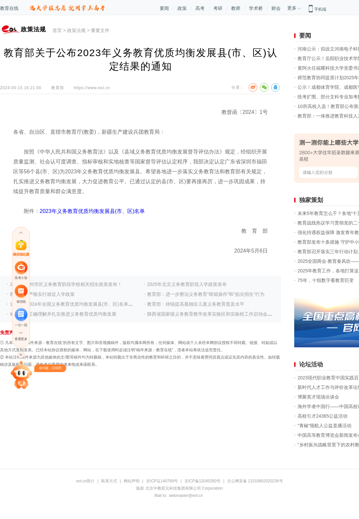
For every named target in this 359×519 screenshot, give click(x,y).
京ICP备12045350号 (202, 481)
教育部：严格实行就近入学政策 (42, 294)
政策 (182, 8)
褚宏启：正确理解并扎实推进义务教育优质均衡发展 (63, 314)
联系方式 (109, 481)
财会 (276, 8)
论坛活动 (311, 364)
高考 (200, 8)
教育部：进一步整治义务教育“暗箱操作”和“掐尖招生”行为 (205, 294)
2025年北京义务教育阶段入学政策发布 (187, 284)
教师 (235, 8)
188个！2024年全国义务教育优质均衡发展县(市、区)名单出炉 (74, 304)
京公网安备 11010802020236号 (255, 481)
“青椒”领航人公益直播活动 (324, 425)
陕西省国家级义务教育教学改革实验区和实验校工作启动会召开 (212, 314)
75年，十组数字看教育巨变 (326, 280)
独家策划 (311, 200)
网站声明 (132, 481)
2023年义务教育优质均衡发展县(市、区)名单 (92, 211)
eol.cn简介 (85, 481)
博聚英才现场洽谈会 (318, 396)
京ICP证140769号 (162, 481)
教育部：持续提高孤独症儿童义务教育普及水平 (195, 304)
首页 (57, 30)
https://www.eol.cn (92, 88)
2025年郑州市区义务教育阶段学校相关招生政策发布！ (66, 284)
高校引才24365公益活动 (322, 416)
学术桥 (256, 8)
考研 (217, 8)
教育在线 (9, 8)
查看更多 (21, 339)
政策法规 (76, 30)
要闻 (164, 8)
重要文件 (100, 30)
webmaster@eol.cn (186, 495)
